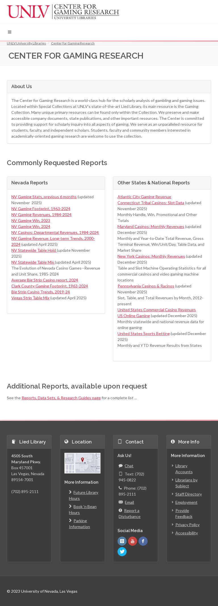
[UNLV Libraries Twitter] (122, 551)
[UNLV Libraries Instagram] (122, 541)
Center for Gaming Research (73, 43)
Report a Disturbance (130, 513)
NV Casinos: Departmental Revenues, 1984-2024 (55, 232)
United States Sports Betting (144, 333)
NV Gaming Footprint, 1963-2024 (40, 208)
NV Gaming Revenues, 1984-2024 (41, 214)
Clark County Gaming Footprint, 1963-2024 (49, 285)
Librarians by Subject (186, 482)
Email (126, 502)
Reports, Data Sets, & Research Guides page (61, 397)
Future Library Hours (83, 495)
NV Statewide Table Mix (33, 262)
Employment (186, 502)
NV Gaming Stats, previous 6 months (44, 196)
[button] (10, 32)
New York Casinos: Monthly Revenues (151, 256)
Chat (126, 466)
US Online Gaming (134, 315)
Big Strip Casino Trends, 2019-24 (40, 291)
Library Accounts (184, 468)
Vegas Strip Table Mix (30, 297)
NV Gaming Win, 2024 (30, 226)
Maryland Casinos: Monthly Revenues (151, 226)
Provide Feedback (183, 513)
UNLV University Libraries (26, 43)
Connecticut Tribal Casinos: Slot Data (151, 202)
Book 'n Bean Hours (83, 509)
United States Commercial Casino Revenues (157, 309)
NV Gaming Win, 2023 (30, 220)
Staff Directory (188, 494)
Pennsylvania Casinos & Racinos (146, 285)
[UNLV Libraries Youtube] (132, 541)
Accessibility (186, 532)
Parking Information (79, 523)
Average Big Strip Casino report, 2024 (44, 280)
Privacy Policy (187, 524)
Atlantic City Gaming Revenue (144, 196)
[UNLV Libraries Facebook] (143, 541)
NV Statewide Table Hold (34, 250)
